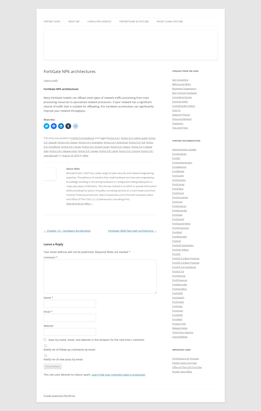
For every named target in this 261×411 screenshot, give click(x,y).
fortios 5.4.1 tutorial (129, 151)
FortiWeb (177, 319)
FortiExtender (179, 210)
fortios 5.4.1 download (116, 142)
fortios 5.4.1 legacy (120, 146)
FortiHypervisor (180, 228)
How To (176, 110)
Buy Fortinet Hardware (184, 93)
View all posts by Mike (79, 203)
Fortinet (176, 241)
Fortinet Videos (180, 249)
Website (48, 326)
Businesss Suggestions (184, 88)
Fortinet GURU (52, 21)
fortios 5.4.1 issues (71, 146)
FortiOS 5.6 (178, 271)
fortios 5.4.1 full (137, 142)
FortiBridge (178, 171)
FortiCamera (179, 180)
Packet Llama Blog (182, 371)
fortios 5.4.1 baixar (68, 142)
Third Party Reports (182, 332)
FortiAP (176, 158)
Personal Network (182, 119)
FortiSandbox (179, 289)
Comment (51, 257)
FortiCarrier (178, 184)
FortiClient (177, 188)
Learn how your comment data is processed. (118, 374)
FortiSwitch (178, 297)
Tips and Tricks (180, 127)
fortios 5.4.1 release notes (63, 151)
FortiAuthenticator (182, 162)
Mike (85, 155)
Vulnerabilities (179, 336)
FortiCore (177, 201)
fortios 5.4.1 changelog (91, 142)
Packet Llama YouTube (170, 21)
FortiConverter (180, 197)
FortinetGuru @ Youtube (185, 358)
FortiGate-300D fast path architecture (132, 230)
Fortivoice (177, 310)
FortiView (177, 306)
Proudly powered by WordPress (59, 395)
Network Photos (181, 114)
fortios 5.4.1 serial (108, 151)
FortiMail (177, 232)
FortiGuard (178, 219)
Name (48, 297)
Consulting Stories (182, 97)
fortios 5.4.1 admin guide (134, 138)
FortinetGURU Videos (183, 106)
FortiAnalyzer (179, 154)
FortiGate (177, 214)
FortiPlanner (179, 275)
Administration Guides (184, 149)
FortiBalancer (179, 167)
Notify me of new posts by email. (63, 359)
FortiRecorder (179, 284)
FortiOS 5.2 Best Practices (185, 258)
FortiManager (179, 236)
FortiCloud (178, 193)
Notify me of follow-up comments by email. (70, 349)
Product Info (179, 323)
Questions (177, 123)
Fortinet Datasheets (183, 245)
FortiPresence (179, 280)
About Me (74, 21)
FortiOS (176, 254)
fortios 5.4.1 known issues (96, 146)
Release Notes (179, 328)
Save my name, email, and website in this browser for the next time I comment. (97, 340)
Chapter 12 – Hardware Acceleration (67, 230)
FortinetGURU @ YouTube (134, 21)
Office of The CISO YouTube (187, 367)
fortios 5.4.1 (113, 138)
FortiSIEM (177, 293)
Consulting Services (99, 21)
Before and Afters (181, 84)
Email (48, 311)
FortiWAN (177, 315)
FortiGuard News (181, 223)
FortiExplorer (179, 206)
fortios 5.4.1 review (88, 151)
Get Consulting (180, 79)
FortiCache (178, 175)
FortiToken (178, 302)
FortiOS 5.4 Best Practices (185, 262)
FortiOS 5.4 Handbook (82, 138)
